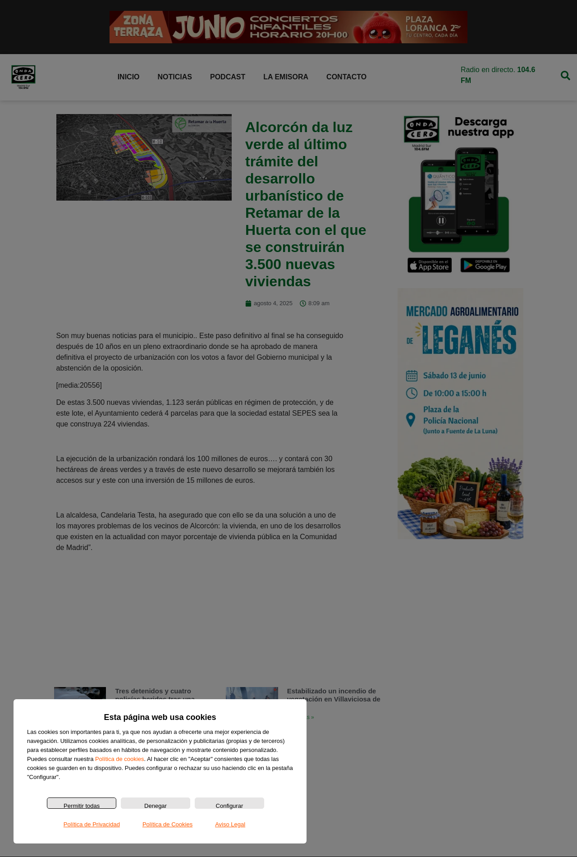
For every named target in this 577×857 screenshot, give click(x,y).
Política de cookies (119, 759)
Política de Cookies (167, 824)
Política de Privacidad (92, 824)
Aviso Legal (230, 824)
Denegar (155, 805)
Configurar (229, 805)
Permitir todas (82, 805)
